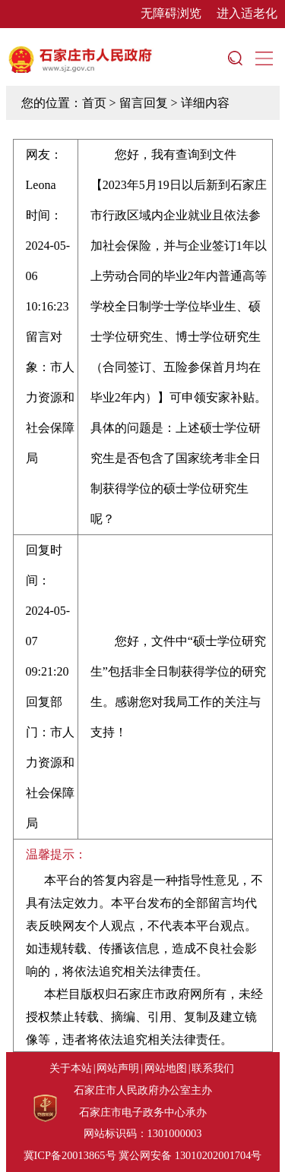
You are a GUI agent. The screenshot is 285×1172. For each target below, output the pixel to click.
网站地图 (165, 1068)
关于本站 (70, 1068)
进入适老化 (247, 13)
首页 (94, 102)
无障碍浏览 (171, 13)
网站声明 (118, 1068)
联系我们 (213, 1068)
